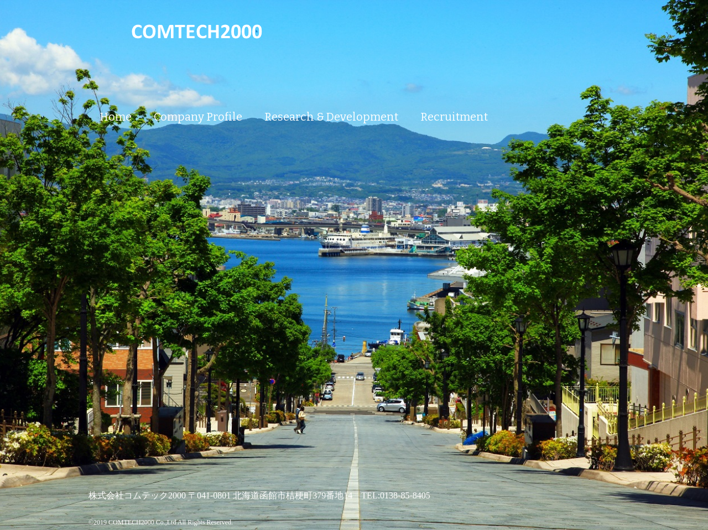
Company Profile (198, 116)
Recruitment (454, 116)
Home (116, 116)
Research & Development (331, 116)
